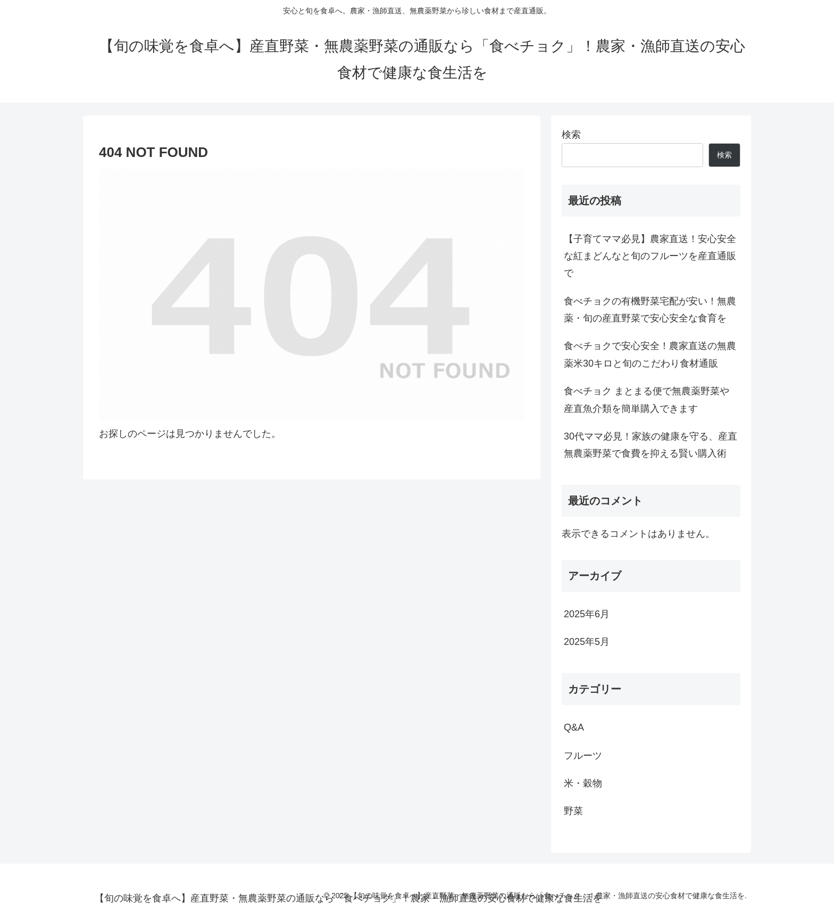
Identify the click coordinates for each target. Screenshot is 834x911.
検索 (571, 134)
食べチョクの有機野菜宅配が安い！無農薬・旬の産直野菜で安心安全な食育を (650, 310)
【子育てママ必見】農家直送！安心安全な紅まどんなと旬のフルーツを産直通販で (650, 256)
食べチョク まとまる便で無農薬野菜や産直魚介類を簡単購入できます (646, 399)
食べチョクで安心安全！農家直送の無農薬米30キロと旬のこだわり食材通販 (650, 354)
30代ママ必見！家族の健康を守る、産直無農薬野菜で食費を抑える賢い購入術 (650, 445)
